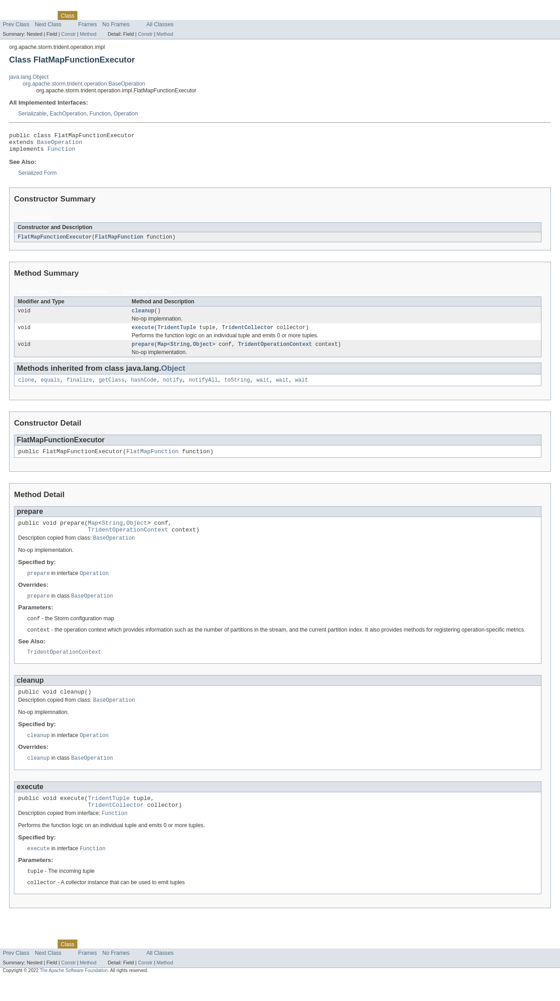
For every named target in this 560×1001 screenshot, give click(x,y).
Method (88, 34)
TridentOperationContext (275, 351)
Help (173, 15)
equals (50, 388)
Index (155, 15)
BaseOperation (59, 144)
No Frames (116, 24)
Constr (68, 34)
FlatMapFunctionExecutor (55, 241)
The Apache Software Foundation (74, 993)
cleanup (143, 316)
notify (173, 388)
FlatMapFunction (119, 241)
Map (162, 351)
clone (26, 388)
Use (87, 15)
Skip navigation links (25, 8)
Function (100, 113)
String (180, 351)
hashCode (144, 388)
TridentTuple (176, 333)
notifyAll (203, 388)
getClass (112, 388)
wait (262, 388)
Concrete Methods (148, 296)
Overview (14, 15)
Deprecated (129, 15)
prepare (143, 351)
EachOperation (68, 113)
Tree (103, 15)
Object (202, 351)
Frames (87, 24)
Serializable (32, 113)
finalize (79, 388)
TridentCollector (248, 333)
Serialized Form (37, 177)
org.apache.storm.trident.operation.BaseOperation (84, 84)
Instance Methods (86, 296)
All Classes (160, 24)
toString (237, 388)
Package (42, 15)
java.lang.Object (28, 77)
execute (143, 333)
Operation (126, 113)
